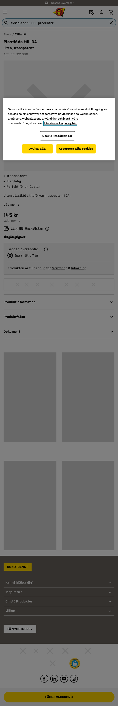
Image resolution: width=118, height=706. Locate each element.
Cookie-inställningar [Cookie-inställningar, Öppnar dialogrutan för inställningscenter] (57, 136)
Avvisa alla (37, 149)
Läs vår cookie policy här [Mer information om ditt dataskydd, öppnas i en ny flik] (60, 123)
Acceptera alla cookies (76, 149)
